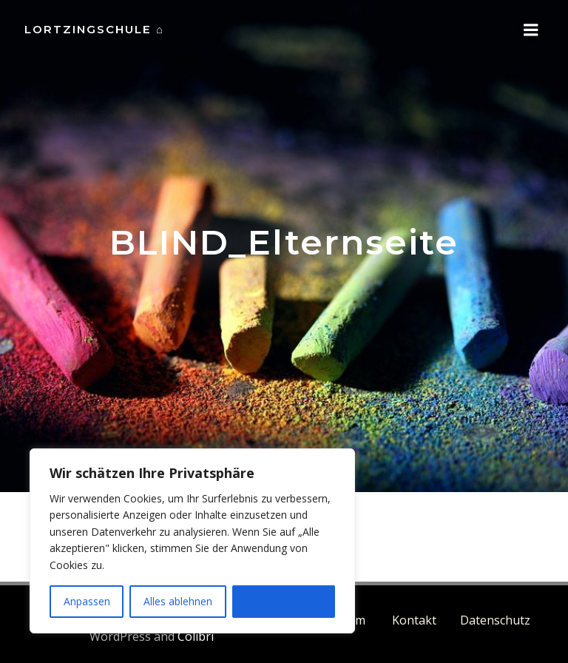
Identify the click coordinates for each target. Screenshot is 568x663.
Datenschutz (496, 619)
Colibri (195, 635)
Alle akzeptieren (283, 601)
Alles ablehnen (177, 601)
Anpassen (87, 601)
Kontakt (415, 619)
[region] (192, 540)
